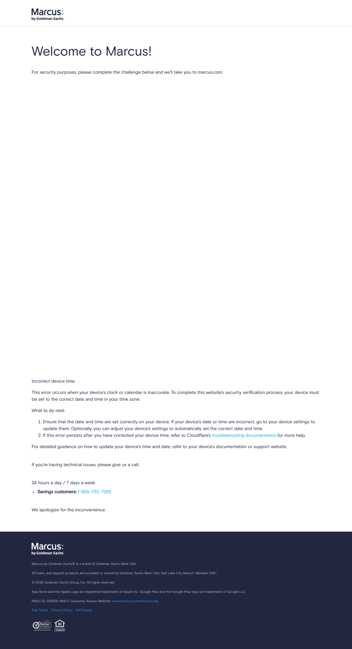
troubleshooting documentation (244, 435)
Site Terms (39, 610)
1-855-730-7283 (93, 492)
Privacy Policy (61, 610)
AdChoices (83, 610)
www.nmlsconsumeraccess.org (135, 601)
